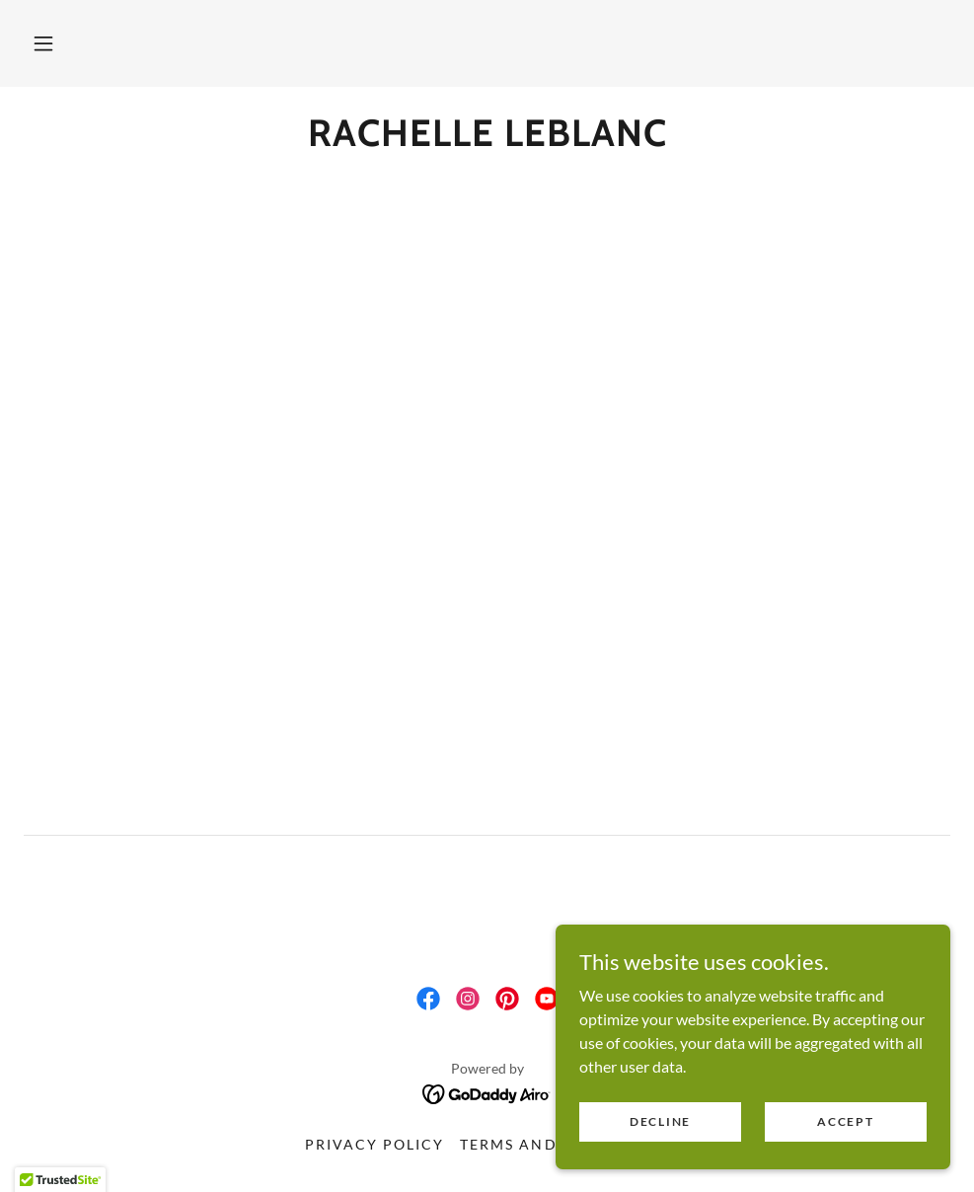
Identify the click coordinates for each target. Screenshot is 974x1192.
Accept (845, 1121)
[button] (43, 43)
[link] (487, 139)
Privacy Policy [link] (374, 1144)
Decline (660, 1121)
